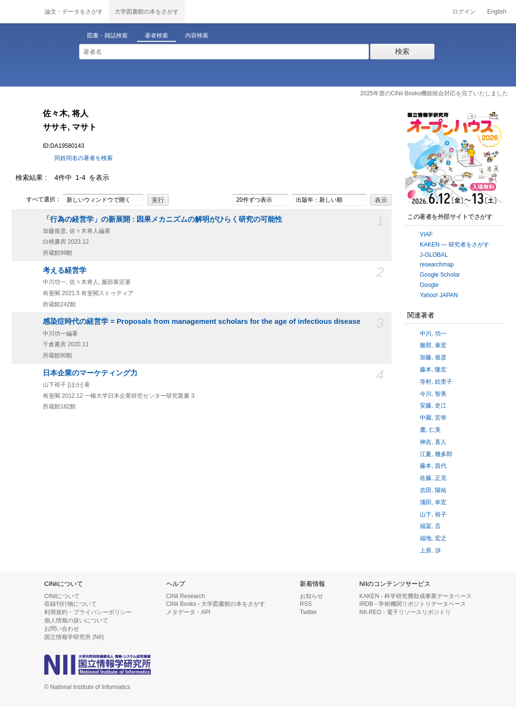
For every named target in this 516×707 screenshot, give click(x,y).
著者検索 (156, 35)
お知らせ (311, 596)
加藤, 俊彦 (433, 357)
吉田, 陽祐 (433, 490)
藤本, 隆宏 (433, 369)
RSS (306, 604)
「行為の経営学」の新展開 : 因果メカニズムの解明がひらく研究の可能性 (162, 219)
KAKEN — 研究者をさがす (454, 244)
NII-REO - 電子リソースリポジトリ (405, 612)
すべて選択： (38, 199)
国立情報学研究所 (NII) (74, 637)
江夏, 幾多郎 (436, 454)
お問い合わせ (61, 628)
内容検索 (196, 35)
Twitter (308, 612)
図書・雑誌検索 (107, 35)
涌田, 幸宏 (433, 502)
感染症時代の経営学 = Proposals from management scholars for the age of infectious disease (202, 321)
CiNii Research (185, 596)
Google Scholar (440, 274)
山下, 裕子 (433, 514)
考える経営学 (64, 270)
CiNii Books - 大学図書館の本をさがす (216, 604)
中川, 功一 (433, 333)
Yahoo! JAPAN (439, 295)
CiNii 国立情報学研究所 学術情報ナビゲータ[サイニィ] (19, 11)
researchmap (437, 264)
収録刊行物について (70, 604)
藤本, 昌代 (433, 465)
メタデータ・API (188, 612)
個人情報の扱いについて (76, 620)
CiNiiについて (62, 596)
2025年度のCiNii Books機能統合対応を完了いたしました (434, 93)
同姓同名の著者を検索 (83, 158)
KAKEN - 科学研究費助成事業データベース (416, 596)
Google (429, 285)
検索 (402, 51)
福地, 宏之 (433, 538)
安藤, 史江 (433, 405)
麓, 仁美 (430, 429)
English (496, 11)
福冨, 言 (430, 526)
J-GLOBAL (434, 254)
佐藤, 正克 (433, 478)
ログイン (464, 11)
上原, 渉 (430, 550)
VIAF (426, 234)
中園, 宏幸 (433, 417)
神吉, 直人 (433, 442)
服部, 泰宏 (433, 345)
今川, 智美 (433, 393)
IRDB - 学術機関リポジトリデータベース (413, 604)
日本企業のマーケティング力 (90, 373)
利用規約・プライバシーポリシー (88, 612)
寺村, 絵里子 (436, 381)
